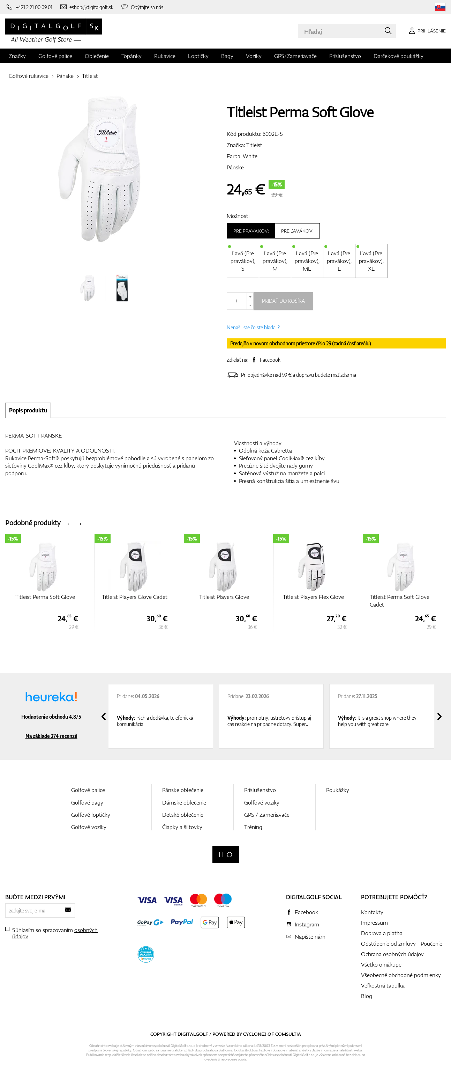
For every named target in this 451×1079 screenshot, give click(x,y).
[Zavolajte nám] (28, 7)
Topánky (131, 56)
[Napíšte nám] (86, 7)
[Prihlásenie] (426, 30)
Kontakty (372, 912)
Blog (366, 996)
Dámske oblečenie (184, 802)
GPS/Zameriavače (295, 56)
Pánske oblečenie (182, 790)
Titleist (90, 76)
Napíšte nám (310, 936)
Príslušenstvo (345, 56)
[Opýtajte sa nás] (141, 7)
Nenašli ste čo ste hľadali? (253, 327)
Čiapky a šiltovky (182, 827)
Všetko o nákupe (381, 964)
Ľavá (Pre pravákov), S (243, 260)
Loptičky (198, 56)
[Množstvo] (240, 301)
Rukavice (164, 56)
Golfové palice (55, 56)
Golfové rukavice (28, 76)
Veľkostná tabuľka (383, 985)
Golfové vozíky (88, 827)
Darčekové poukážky (398, 56)
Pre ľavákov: (297, 231)
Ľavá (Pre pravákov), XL (371, 260)
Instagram (307, 924)
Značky (17, 56)
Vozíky (254, 56)
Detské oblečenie (182, 815)
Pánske (65, 76)
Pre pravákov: (251, 231)
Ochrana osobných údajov (392, 954)
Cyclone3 (254, 1034)
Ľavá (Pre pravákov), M (275, 260)
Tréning (253, 827)
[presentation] (68, 522)
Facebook (270, 360)
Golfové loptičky (90, 815)
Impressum (374, 922)
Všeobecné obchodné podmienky (401, 975)
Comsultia (288, 1034)
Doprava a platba (382, 933)
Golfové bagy (87, 802)
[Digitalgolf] (225, 854)
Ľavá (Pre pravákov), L (339, 260)
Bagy (227, 56)
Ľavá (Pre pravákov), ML (307, 260)
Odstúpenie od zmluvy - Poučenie (401, 943)
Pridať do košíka (283, 301)
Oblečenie (97, 56)
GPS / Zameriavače (267, 815)
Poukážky (337, 790)
